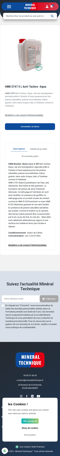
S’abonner (49, 299)
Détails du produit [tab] (38, 149)
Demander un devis (30, 126)
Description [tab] (19, 148)
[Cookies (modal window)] (5, 451)
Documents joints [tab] (30, 156)
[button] (51, 6)
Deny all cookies (30, 428)
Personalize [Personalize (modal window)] (30, 435)
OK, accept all (30, 421)
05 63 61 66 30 (30, 375)
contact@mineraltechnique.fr (30, 380)
